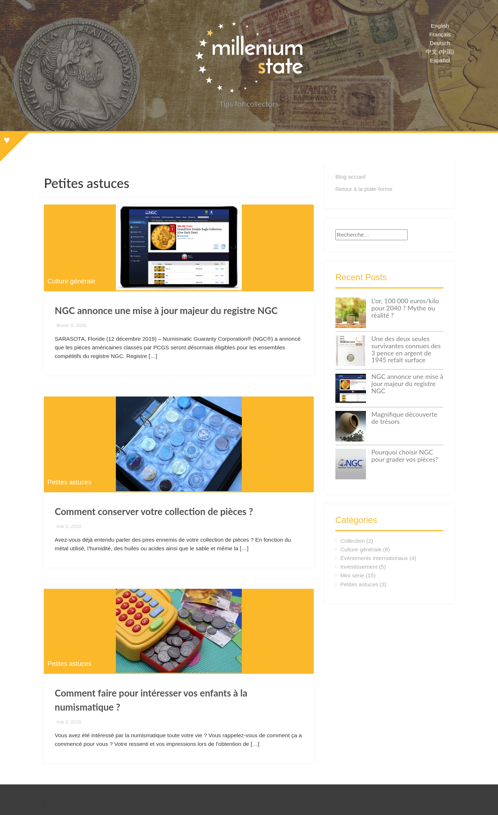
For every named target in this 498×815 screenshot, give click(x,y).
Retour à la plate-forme (364, 189)
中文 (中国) (440, 52)
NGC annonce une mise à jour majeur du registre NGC (166, 310)
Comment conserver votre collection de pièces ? (154, 511)
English (440, 26)
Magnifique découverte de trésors (404, 417)
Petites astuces (69, 482)
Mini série (352, 575)
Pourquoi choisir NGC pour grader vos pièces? (404, 455)
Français (440, 34)
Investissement (358, 567)
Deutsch (440, 43)
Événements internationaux (374, 558)
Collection (352, 541)
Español (440, 60)
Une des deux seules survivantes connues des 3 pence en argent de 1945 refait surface (406, 349)
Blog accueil (350, 177)
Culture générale (71, 281)
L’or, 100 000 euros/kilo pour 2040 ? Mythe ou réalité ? (405, 308)
